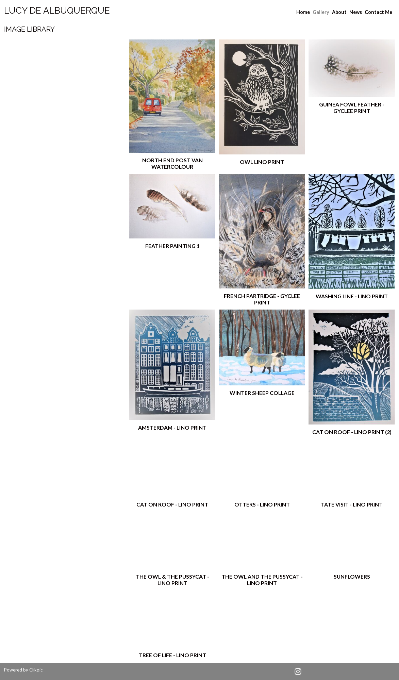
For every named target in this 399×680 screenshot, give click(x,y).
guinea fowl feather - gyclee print (351, 107)
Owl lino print (262, 162)
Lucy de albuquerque (57, 10)
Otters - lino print (262, 504)
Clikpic (36, 670)
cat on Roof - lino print (172, 504)
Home (303, 12)
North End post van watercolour (172, 163)
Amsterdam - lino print (172, 427)
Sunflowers (352, 576)
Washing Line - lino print (352, 296)
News (355, 12)
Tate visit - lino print (352, 504)
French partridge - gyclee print (262, 299)
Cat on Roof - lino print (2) (352, 432)
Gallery (321, 12)
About (339, 12)
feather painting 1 (172, 246)
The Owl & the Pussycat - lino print (172, 579)
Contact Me (378, 12)
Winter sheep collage (262, 392)
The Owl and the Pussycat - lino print (262, 579)
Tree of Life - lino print (172, 655)
